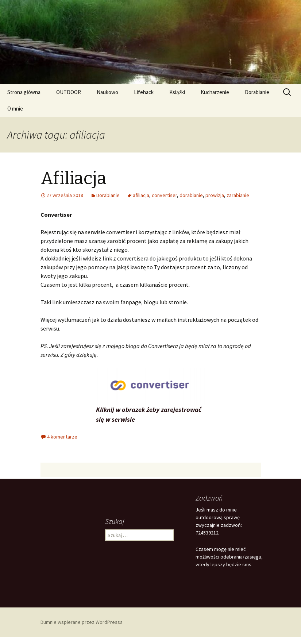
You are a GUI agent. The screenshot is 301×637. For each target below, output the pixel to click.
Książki (177, 92)
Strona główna (23, 92)
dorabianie (191, 195)
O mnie (15, 108)
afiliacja (141, 195)
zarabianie (238, 195)
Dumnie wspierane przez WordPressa (81, 622)
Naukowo (107, 92)
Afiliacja (73, 178)
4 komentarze (62, 436)
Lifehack (144, 92)
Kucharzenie (215, 92)
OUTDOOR (68, 92)
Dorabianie (257, 92)
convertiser (164, 195)
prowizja (214, 195)
